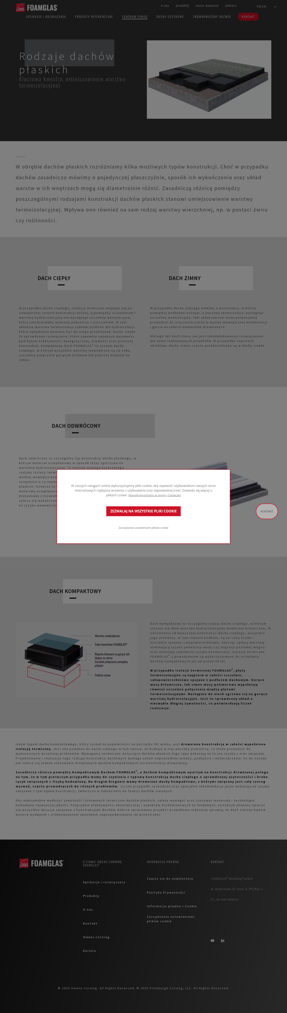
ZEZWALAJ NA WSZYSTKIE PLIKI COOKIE (143, 511)
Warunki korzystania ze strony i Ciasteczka (154, 495)
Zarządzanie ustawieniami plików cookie (143, 527)
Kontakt (267, 511)
